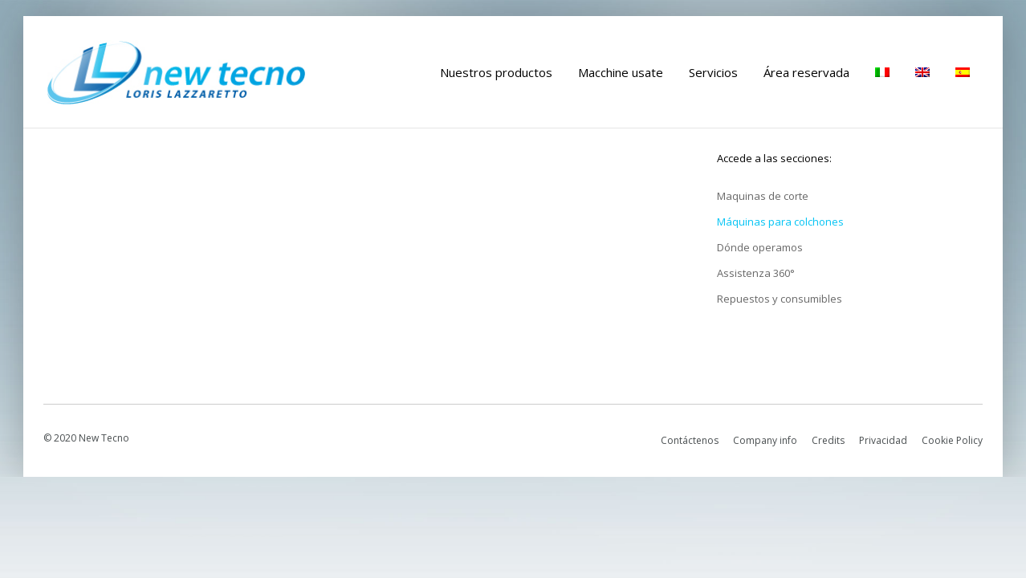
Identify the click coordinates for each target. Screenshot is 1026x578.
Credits (828, 440)
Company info (765, 440)
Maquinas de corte (762, 196)
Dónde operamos (760, 247)
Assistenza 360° (756, 273)
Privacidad (883, 440)
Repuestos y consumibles (779, 298)
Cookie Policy (952, 440)
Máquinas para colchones (780, 221)
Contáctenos (690, 440)
